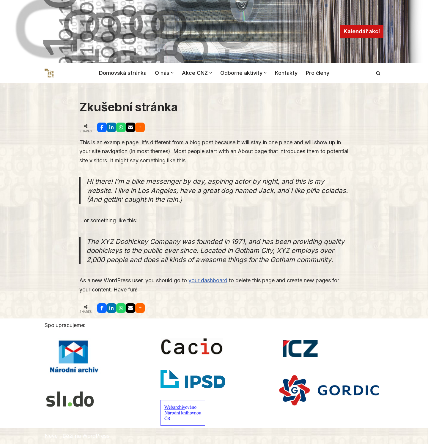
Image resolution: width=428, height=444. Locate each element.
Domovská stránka (123, 73)
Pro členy (317, 73)
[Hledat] (378, 73)
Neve (51, 436)
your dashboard (207, 280)
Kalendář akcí (362, 31)
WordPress (95, 436)
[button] (172, 73)
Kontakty (286, 73)
